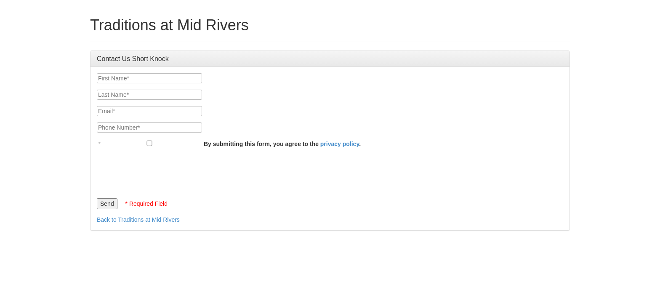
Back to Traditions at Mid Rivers (138, 219)
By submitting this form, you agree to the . (282, 144)
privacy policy (339, 144)
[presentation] (161, 170)
